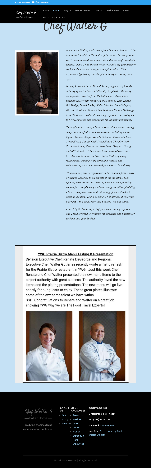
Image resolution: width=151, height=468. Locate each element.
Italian (76, 427)
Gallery (98, 10)
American (78, 415)
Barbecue (78, 435)
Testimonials (112, 10)
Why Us (67, 10)
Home (46, 10)
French (77, 431)
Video (126, 10)
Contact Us (58, 17)
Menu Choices (82, 10)
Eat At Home (107, 425)
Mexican (77, 419)
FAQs (46, 17)
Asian (76, 423)
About (56, 10)
